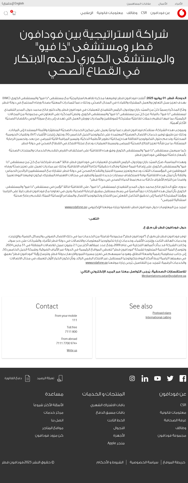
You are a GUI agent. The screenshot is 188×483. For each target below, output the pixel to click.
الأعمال (162, 3)
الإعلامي (86, 13)
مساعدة (54, 394)
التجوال (119, 428)
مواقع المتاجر (52, 428)
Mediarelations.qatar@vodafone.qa (164, 276)
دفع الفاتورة (18, 378)
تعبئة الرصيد (50, 378)
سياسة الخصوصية (144, 462)
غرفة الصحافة (175, 420)
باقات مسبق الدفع (110, 413)
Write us (72, 350)
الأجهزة (119, 435)
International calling (158, 317)
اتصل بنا (57, 420)
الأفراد (178, 3)
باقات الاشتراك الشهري (107, 405)
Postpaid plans (162, 313)
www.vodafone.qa (76, 207)
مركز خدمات (53, 413)
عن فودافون (160, 13)
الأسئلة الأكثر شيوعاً (48, 405)
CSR (144, 13)
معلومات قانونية (110, 13)
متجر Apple (116, 443)
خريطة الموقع (174, 462)
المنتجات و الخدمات (103, 394)
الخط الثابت (116, 420)
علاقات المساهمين (139, 3)
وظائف (132, 13)
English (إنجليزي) (13, 3)
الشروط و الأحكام (110, 462)
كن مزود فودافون (49, 435)
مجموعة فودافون (172, 435)
